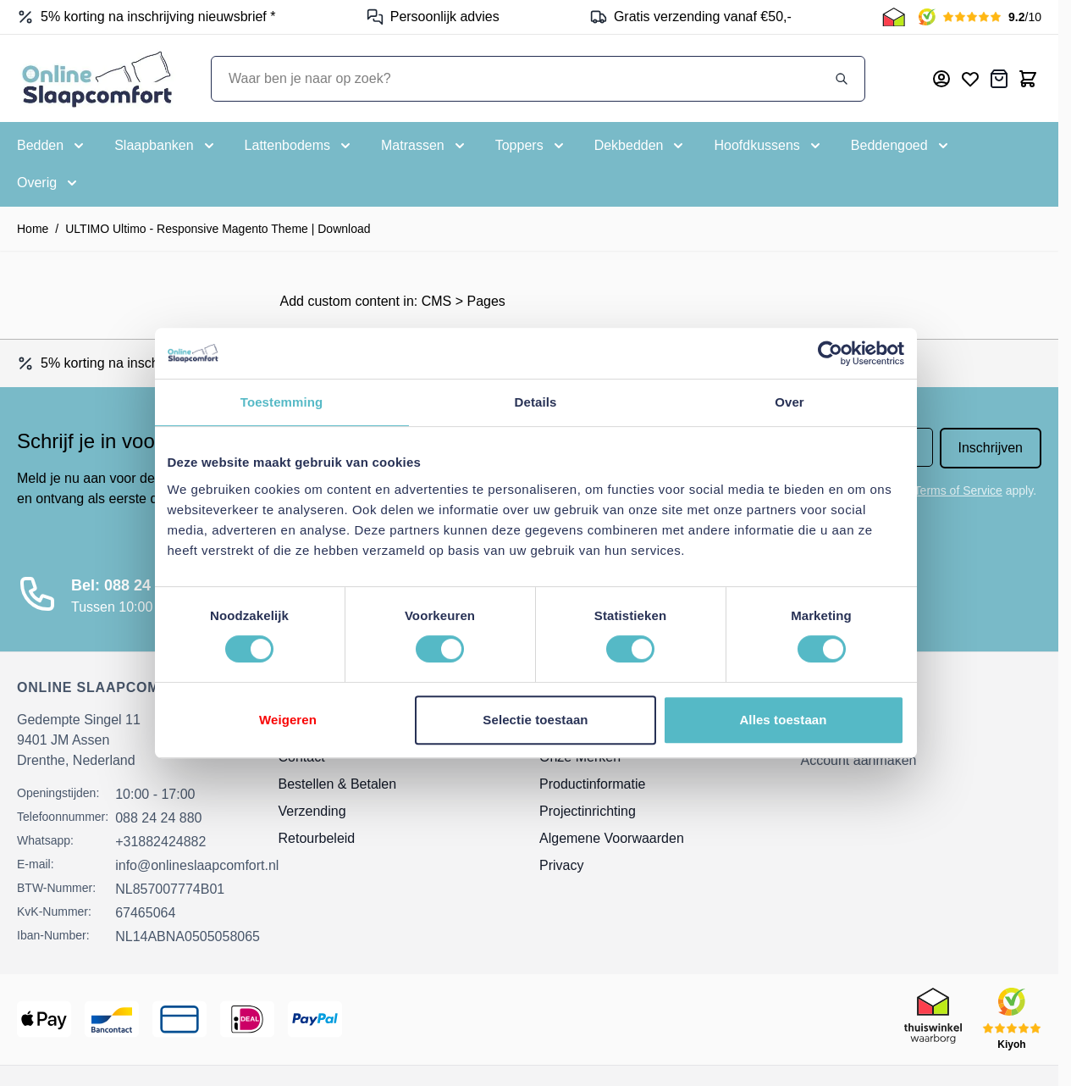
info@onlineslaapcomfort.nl (197, 865)
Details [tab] (536, 402)
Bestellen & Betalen (338, 784)
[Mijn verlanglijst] (970, 78)
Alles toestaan (782, 719)
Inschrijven (990, 447)
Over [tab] (789, 402)
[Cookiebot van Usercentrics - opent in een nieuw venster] (830, 353)
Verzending (312, 811)
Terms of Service (958, 490)
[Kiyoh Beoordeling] (980, 16)
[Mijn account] (941, 78)
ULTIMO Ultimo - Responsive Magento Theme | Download (217, 228)
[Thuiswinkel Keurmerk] (893, 17)
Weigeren (288, 719)
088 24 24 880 (158, 818)
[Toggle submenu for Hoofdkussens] (768, 145)
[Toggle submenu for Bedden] (52, 145)
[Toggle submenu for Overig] (48, 183)
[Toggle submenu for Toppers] (531, 145)
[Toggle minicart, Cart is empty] (1027, 78)
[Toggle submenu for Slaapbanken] (165, 145)
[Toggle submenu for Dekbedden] (640, 145)
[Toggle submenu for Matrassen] (424, 145)
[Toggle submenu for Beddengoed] (901, 145)
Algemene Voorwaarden (611, 838)
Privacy (561, 865)
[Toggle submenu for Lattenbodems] (299, 145)
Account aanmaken (859, 760)
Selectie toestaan (535, 719)
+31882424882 (160, 841)
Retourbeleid (317, 838)
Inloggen (827, 730)
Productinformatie (592, 784)
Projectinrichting (587, 811)
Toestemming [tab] (281, 402)
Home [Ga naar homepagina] (32, 228)
